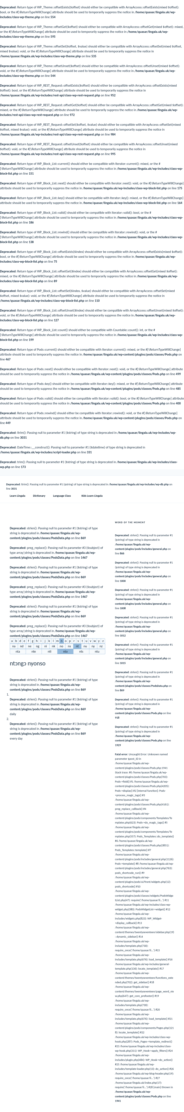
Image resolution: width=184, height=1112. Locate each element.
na (14, 646)
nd (21, 646)
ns (69, 646)
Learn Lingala (17, 496)
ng (37, 646)
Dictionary (39, 496)
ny (93, 646)
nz (101, 646)
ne (29, 646)
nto (65, 651)
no (61, 646)
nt (77, 646)
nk (53, 646)
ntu (97, 651)
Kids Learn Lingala (91, 496)
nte (33, 651)
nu (85, 646)
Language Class (64, 496)
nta (18, 651)
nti (49, 651)
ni (45, 646)
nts (81, 651)
